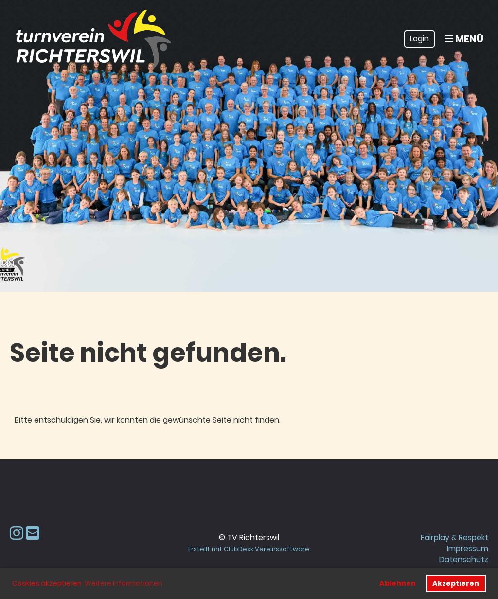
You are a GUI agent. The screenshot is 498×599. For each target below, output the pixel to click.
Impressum (467, 548)
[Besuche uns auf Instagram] (16, 533)
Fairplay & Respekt (454, 537)
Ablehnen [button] (397, 583)
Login (419, 38)
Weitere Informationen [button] (123, 583)
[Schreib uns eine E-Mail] (32, 533)
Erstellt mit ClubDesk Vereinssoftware (248, 549)
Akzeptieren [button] (455, 583)
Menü (464, 39)
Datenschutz (463, 559)
